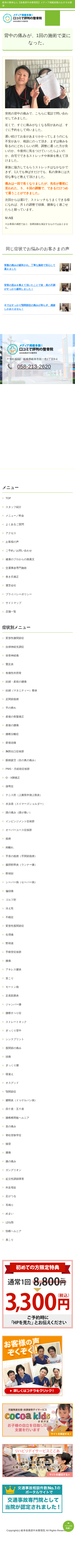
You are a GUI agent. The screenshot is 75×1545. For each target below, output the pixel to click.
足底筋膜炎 (12, 995)
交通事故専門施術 (16, 567)
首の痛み (11, 1126)
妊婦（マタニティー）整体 (21, 690)
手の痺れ (11, 707)
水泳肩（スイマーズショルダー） (25, 803)
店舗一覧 (11, 611)
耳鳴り (10, 1204)
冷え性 (10, 908)
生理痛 (10, 934)
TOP (8, 498)
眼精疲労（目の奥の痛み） (21, 760)
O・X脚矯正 (13, 777)
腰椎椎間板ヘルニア (17, 1117)
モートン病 (12, 986)
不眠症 (10, 917)
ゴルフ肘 (11, 899)
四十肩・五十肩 (15, 1108)
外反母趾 (11, 1187)
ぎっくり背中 (13, 1030)
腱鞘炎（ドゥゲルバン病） (21, 1100)
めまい (10, 1213)
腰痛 (8, 1152)
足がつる (11, 1196)
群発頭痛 (11, 742)
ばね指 (10, 1222)
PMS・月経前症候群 (18, 768)
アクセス (11, 533)
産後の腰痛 (12, 725)
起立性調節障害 (15, 1178)
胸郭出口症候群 (15, 751)
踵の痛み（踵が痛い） (19, 812)
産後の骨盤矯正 (15, 716)
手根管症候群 (13, 951)
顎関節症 (11, 1091)
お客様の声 (12, 541)
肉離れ (10, 847)
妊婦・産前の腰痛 (16, 681)
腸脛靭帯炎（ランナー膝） (21, 864)
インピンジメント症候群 (20, 821)
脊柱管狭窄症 (13, 1135)
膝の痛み (11, 1161)
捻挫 (8, 838)
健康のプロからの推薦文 (20, 559)
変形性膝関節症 (15, 638)
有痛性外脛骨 (13, 672)
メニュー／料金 (15, 515)
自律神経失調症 (15, 646)
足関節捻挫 (12, 699)
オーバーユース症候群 (19, 829)
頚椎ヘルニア (13, 1231)
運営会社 (11, 585)
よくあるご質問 (15, 524)
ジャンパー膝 (13, 1004)
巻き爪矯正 (12, 576)
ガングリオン (13, 1169)
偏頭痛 (10, 891)
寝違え (10, 1074)
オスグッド (12, 1082)
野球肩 (10, 943)
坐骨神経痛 (12, 655)
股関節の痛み (13, 1047)
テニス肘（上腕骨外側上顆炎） (24, 794)
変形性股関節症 (15, 925)
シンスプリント (15, 1039)
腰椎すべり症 (13, 1013)
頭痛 (8, 1056)
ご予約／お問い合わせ (19, 550)
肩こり (10, 1239)
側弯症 (10, 786)
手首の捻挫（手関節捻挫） (21, 856)
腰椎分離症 (12, 734)
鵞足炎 (10, 664)
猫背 (8, 1143)
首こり (10, 978)
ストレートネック (16, 1021)
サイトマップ (13, 602)
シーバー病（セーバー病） (21, 882)
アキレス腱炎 (13, 969)
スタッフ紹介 (13, 506)
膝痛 (8, 960)
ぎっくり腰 (12, 1065)
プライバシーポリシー (19, 594)
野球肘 (10, 873)
